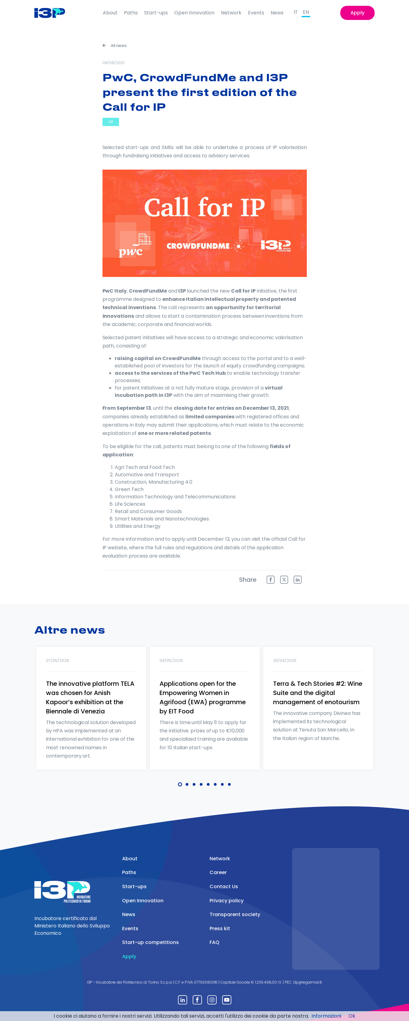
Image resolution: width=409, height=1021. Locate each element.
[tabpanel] (91, 716)
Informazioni (326, 1015)
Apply (357, 12)
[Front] (54, 13)
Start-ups (156, 12)
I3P (110, 122)
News (277, 12)
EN (306, 12)
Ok (352, 1015)
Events (256, 12)
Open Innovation (194, 12)
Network (231, 12)
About (110, 12)
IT (296, 12)
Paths (131, 12)
